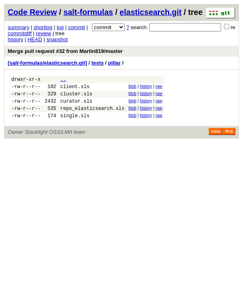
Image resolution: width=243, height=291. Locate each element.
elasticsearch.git (150, 12)
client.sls (75, 88)
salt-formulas (88, 12)
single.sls (75, 122)
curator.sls (76, 105)
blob (132, 87)
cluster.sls (76, 97)
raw (159, 87)
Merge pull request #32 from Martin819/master (65, 51)
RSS (229, 139)
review (43, 33)
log (60, 27)
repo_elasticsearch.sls (92, 114)
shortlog (43, 27)
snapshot (57, 39)
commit (76, 27)
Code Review (32, 12)
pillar (114, 63)
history (15, 39)
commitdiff (20, 33)
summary (18, 27)
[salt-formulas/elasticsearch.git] (47, 63)
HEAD (35, 39)
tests (98, 63)
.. (63, 80)
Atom (215, 139)
